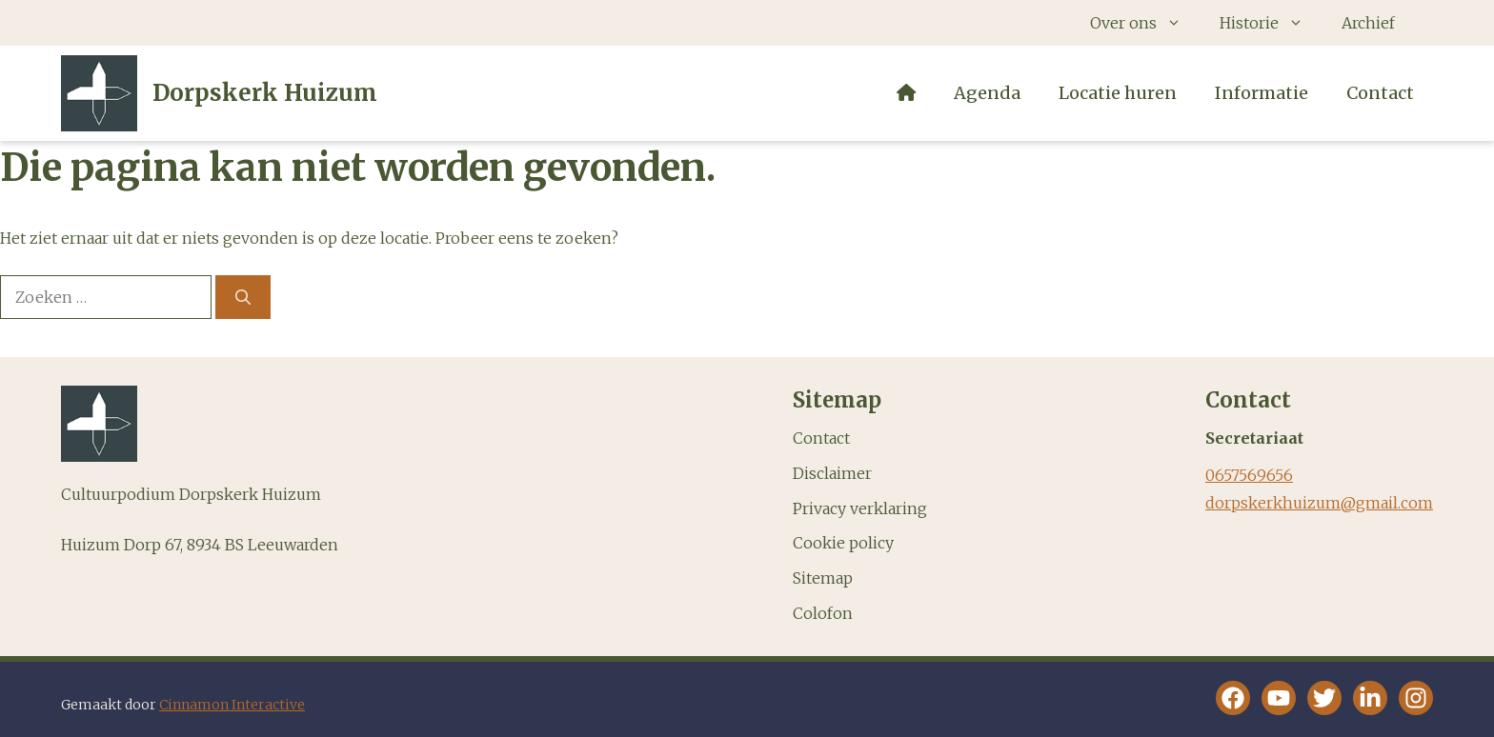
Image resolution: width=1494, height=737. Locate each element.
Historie (1271, 23)
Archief (1368, 22)
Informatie (1261, 93)
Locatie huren (1118, 93)
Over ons (1145, 23)
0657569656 (1249, 475)
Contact (1380, 93)
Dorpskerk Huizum (264, 93)
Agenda (987, 93)
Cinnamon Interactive (232, 704)
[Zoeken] (243, 297)
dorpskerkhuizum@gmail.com (1319, 502)
